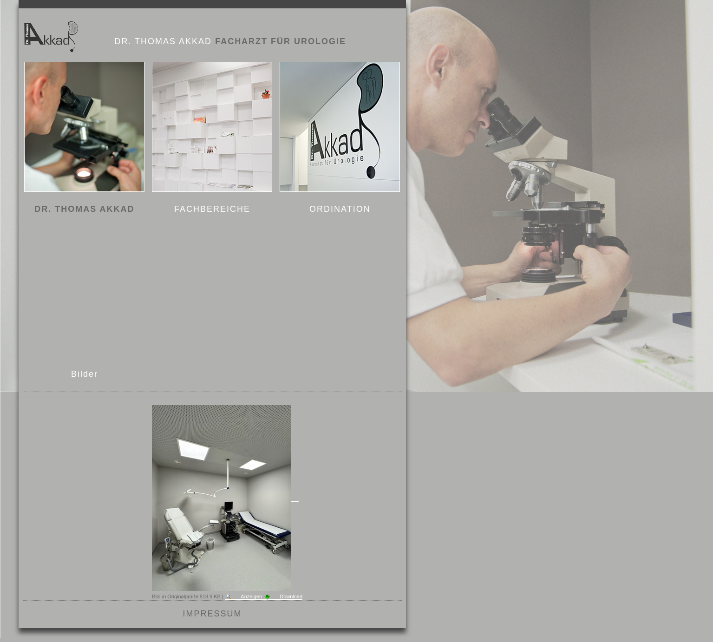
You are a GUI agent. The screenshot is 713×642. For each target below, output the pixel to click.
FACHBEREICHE (212, 209)
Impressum (212, 613)
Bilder (84, 374)
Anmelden (382, 13)
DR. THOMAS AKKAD (84, 209)
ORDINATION (340, 209)
